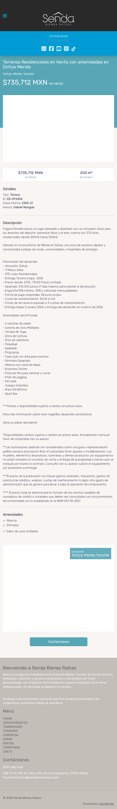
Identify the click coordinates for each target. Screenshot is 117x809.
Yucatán (28, 74)
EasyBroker (106, 804)
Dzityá (7, 74)
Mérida (17, 74)
